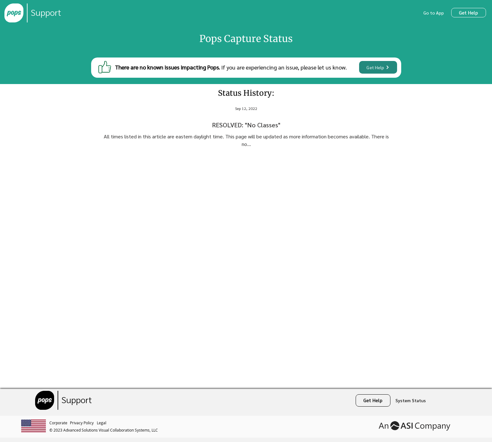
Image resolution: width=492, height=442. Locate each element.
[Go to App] (434, 12)
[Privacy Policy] (83, 423)
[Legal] (102, 423)
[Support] (46, 12)
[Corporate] (59, 423)
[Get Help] (468, 12)
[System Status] (411, 400)
